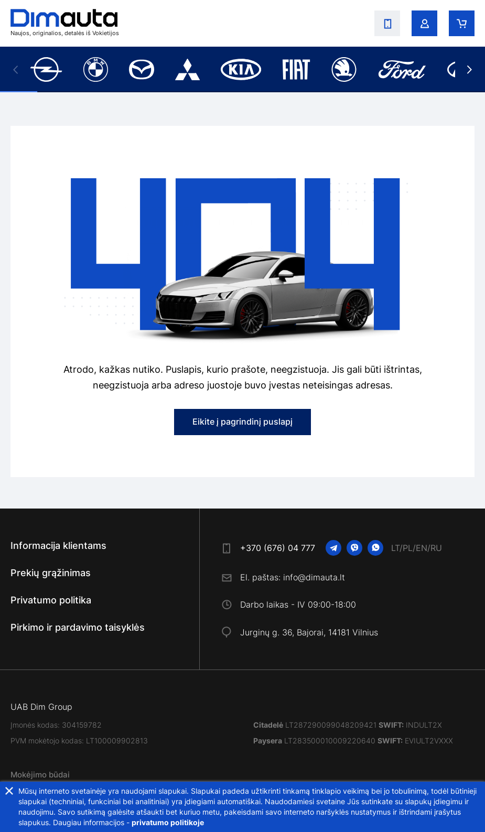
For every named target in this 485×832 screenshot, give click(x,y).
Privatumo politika (50, 600)
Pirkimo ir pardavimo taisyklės (77, 627)
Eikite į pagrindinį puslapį (242, 421)
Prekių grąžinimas (50, 572)
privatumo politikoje (168, 822)
